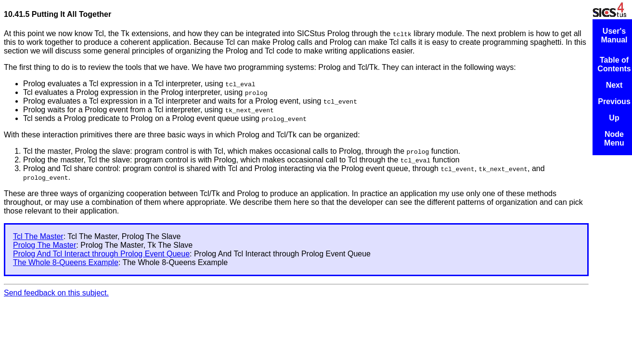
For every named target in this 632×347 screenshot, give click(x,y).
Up (614, 118)
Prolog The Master (44, 245)
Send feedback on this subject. (56, 293)
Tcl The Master (38, 236)
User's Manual (614, 35)
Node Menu (614, 138)
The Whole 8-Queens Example (65, 262)
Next (614, 85)
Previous (614, 101)
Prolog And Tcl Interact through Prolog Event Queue (101, 254)
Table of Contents (614, 64)
